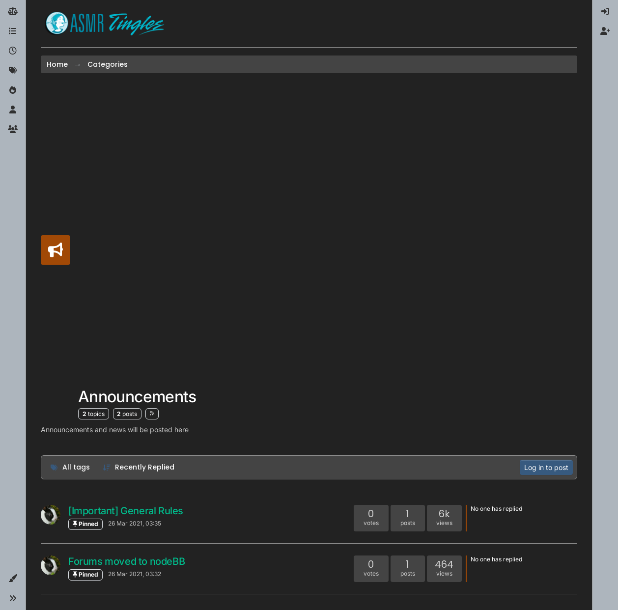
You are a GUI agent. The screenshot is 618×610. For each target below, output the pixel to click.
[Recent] (13, 51)
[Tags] (13, 71)
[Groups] (13, 130)
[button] (13, 578)
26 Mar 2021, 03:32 (134, 574)
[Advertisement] (137, 233)
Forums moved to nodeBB (126, 561)
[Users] (13, 110)
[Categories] (13, 31)
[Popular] (13, 90)
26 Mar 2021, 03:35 (134, 523)
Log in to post (546, 467)
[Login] (605, 12)
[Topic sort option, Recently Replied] (138, 467)
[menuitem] (605, 12)
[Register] (605, 31)
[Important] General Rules (125, 511)
